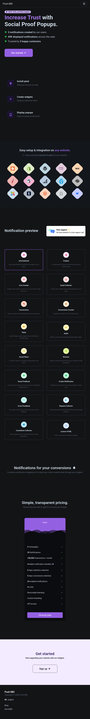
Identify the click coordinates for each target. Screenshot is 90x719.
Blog (6, 705)
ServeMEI (8, 709)
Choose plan (45, 615)
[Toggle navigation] (84, 4)
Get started (18, 52)
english (9, 700)
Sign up (45, 677)
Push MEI (8, 3)
